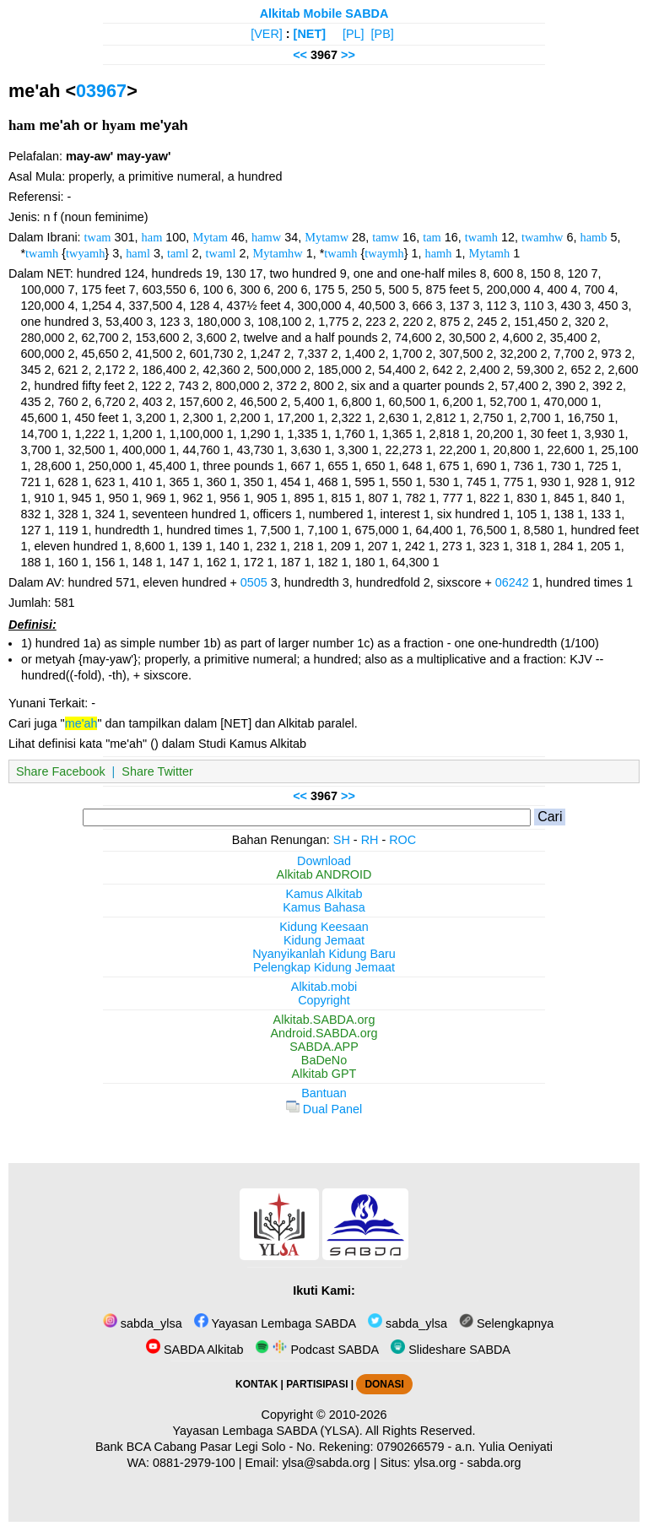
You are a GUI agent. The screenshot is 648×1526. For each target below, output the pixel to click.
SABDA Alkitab (194, 1349)
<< (300, 55)
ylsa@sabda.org (326, 1462)
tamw (385, 237)
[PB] (382, 34)
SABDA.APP (324, 1046)
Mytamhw (278, 253)
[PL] (353, 34)
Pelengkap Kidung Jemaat (324, 967)
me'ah (81, 723)
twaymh (383, 253)
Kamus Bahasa (324, 907)
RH (370, 840)
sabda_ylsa (142, 1323)
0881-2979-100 (194, 1462)
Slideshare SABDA (450, 1349)
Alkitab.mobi (324, 986)
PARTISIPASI (317, 1384)
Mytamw (326, 237)
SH (341, 840)
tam (432, 237)
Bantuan (324, 1093)
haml (138, 253)
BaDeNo (324, 1060)
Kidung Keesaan (324, 926)
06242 (512, 582)
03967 (101, 90)
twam (97, 237)
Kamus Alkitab (323, 894)
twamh (481, 237)
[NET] (310, 34)
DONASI (383, 1384)
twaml (221, 253)
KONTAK (256, 1384)
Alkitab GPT (324, 1073)
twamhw (542, 237)
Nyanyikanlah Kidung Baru (324, 954)
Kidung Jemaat (324, 940)
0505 (253, 582)
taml (178, 253)
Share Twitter (157, 771)
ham (152, 237)
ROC (402, 840)
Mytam (210, 237)
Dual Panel (324, 1109)
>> (348, 55)
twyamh (85, 253)
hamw (266, 237)
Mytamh (489, 253)
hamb (594, 237)
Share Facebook (60, 771)
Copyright (324, 1000)
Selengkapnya (506, 1323)
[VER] (267, 34)
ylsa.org (434, 1462)
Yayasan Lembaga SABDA (275, 1323)
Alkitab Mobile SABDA (324, 13)
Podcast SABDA (317, 1349)
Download (324, 861)
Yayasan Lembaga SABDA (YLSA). (268, 1430)
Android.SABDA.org (323, 1033)
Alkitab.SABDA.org (324, 1019)
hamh (437, 253)
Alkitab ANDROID (324, 874)
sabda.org (494, 1462)
